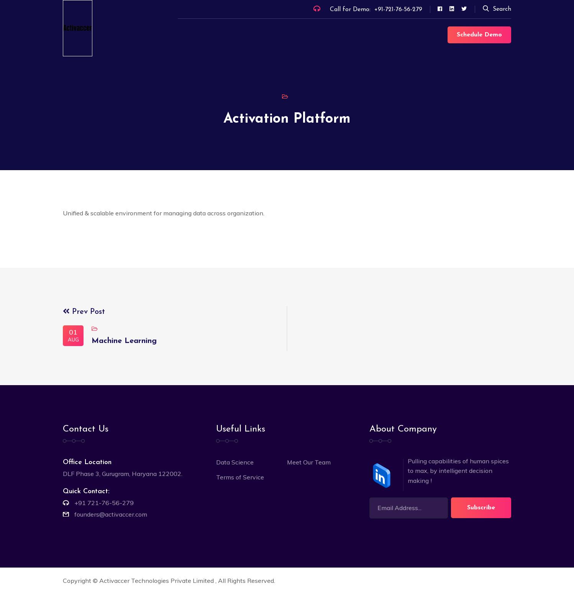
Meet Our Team (309, 462)
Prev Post (84, 312)
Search (497, 9)
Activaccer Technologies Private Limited (157, 580)
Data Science (235, 462)
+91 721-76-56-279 (104, 503)
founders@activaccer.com (110, 514)
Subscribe (481, 508)
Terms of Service (240, 477)
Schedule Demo (479, 35)
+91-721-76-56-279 (398, 10)
